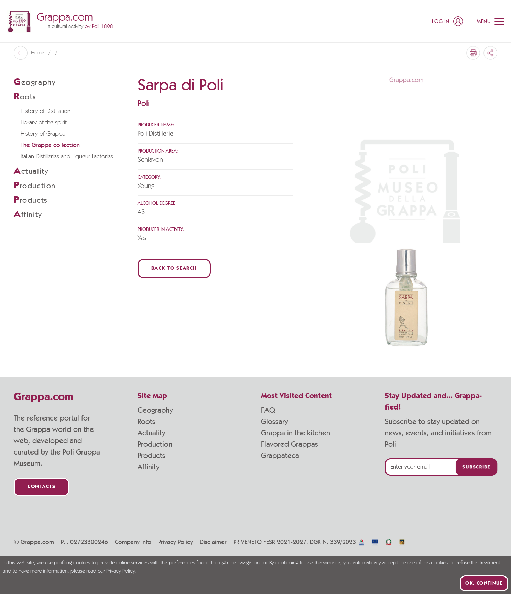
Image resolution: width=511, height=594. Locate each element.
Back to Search (174, 268)
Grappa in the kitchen (295, 433)
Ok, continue (484, 583)
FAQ (268, 410)
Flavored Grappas (289, 444)
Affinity (148, 467)
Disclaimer (213, 542)
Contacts (41, 487)
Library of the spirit (44, 123)
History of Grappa (43, 134)
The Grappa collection (50, 145)
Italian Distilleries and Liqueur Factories (67, 157)
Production (155, 444)
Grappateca (280, 455)
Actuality (151, 433)
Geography (155, 410)
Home (38, 53)
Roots (146, 421)
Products (151, 455)
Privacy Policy (175, 542)
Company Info (133, 542)
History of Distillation (45, 111)
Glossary (274, 421)
